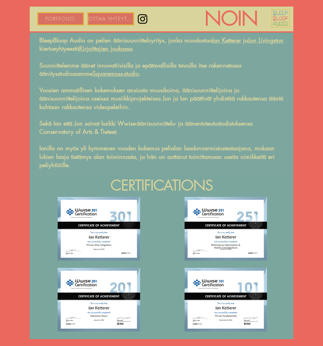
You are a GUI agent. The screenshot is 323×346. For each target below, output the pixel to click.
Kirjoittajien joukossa (105, 48)
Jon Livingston (265, 40)
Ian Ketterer (226, 40)
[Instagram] (142, 19)
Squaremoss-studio (115, 74)
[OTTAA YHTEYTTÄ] (110, 18)
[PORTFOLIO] (60, 18)
